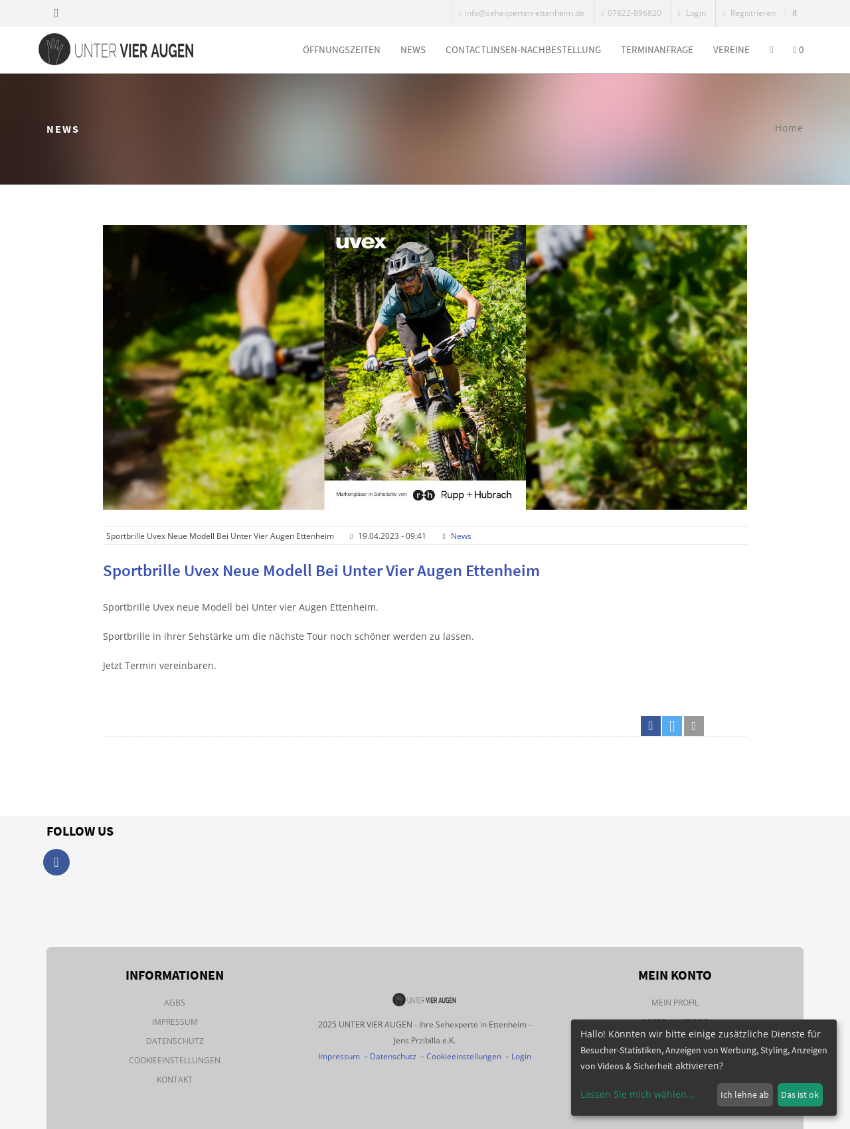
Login (692, 13)
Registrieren (749, 13)
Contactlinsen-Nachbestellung (523, 49)
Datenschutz (175, 1041)
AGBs (174, 1002)
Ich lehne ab (745, 1094)
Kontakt (175, 1079)
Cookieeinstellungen (174, 1060)
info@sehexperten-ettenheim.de (521, 13)
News (413, 49)
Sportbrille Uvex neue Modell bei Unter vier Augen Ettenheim (321, 570)
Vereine (731, 49)
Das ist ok (800, 1094)
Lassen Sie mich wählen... (637, 1094)
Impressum (175, 1021)
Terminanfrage (657, 49)
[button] (651, 726)
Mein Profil (675, 1002)
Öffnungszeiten (342, 49)
